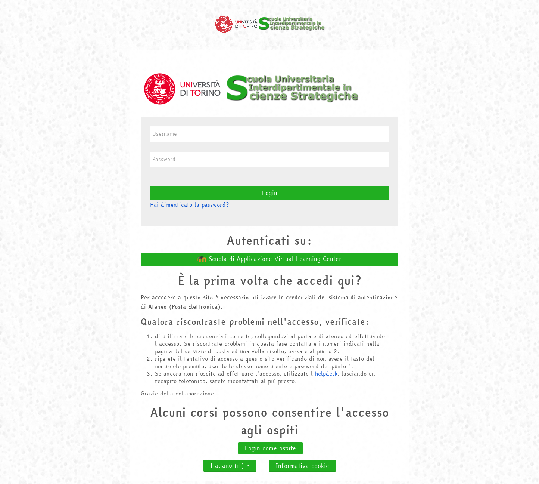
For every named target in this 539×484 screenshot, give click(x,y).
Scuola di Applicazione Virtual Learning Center (269, 259)
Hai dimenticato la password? (189, 204)
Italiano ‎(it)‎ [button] (230, 463)
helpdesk (326, 373)
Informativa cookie (302, 465)
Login (269, 192)
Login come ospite (270, 448)
